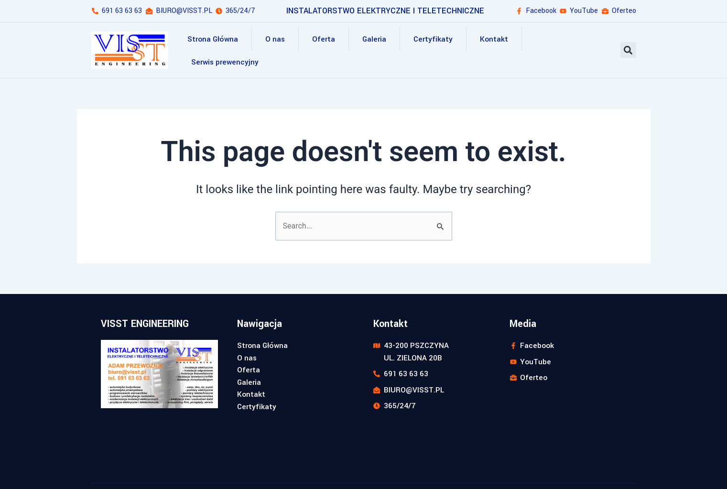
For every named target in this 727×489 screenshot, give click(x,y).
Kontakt (494, 39)
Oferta (323, 39)
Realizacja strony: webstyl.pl (592, 468)
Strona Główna (212, 39)
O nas (275, 39)
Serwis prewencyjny (225, 62)
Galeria (374, 39)
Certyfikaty (433, 39)
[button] (628, 50)
